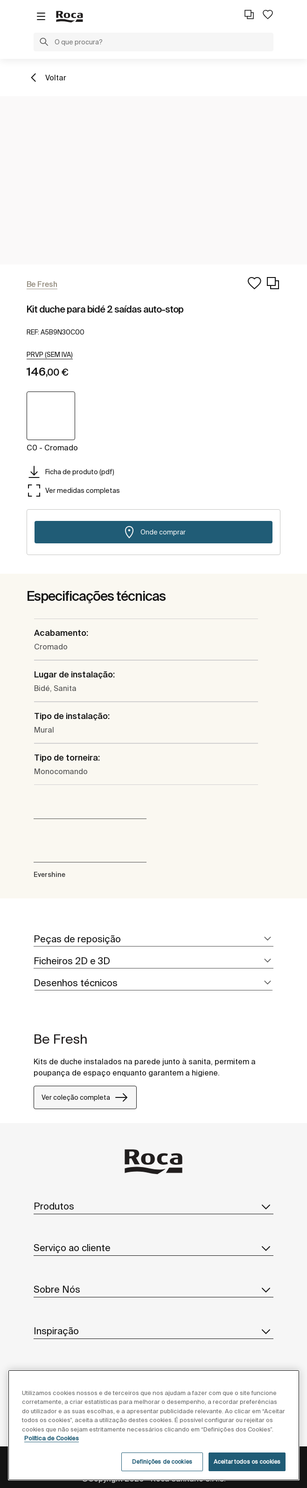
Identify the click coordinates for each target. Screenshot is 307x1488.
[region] (154, 1425)
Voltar (55, 77)
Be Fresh (61, 1039)
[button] (43, 43)
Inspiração (153, 1331)
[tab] (153, 939)
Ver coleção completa (85, 1097)
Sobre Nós (153, 1289)
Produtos (153, 1206)
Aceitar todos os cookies (247, 1462)
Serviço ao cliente (153, 1247)
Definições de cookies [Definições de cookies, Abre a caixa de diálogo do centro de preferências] (162, 1462)
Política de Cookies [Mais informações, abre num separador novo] (51, 1438)
